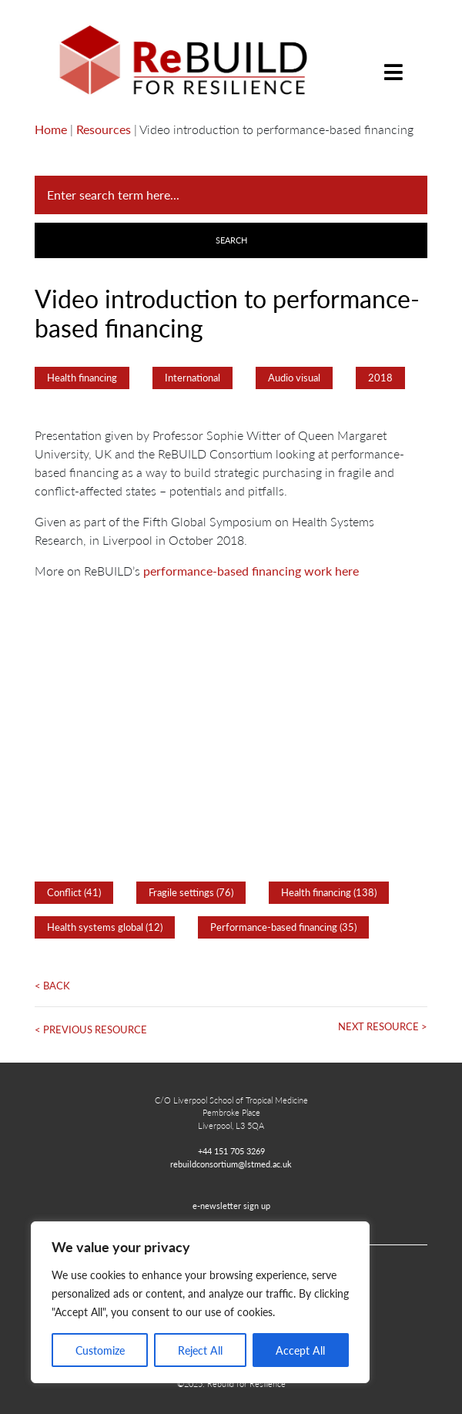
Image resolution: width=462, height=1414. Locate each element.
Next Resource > (382, 1026)
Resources (103, 129)
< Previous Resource (91, 1029)
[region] (200, 1302)
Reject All (200, 1350)
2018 (380, 378)
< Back (52, 985)
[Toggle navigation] (393, 60)
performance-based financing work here (249, 570)
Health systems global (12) (104, 927)
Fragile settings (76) (191, 892)
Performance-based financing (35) (283, 927)
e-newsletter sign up (231, 1205)
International (192, 378)
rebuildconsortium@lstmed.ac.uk (231, 1163)
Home (51, 129)
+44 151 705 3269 (231, 1150)
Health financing (82, 378)
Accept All (300, 1350)
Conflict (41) (74, 892)
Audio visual (294, 378)
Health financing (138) (329, 892)
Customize (100, 1350)
